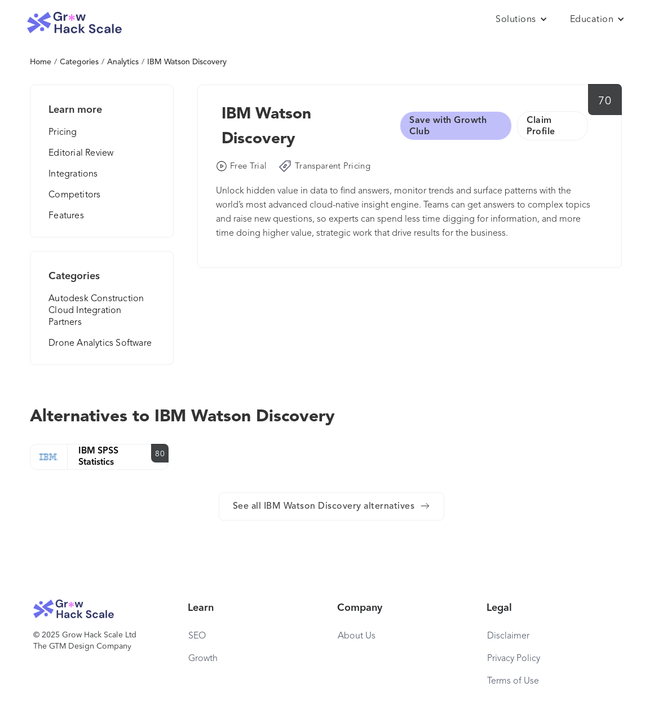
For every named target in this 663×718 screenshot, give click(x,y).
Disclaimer (508, 636)
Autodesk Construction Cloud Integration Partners (96, 310)
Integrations (73, 174)
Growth (203, 658)
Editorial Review (80, 153)
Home (40, 62)
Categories (79, 62)
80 (160, 454)
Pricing (62, 132)
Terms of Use (513, 681)
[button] (521, 20)
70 (604, 101)
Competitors (74, 195)
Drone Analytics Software (100, 343)
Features (66, 216)
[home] (74, 23)
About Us (356, 636)
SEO (197, 636)
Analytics (123, 62)
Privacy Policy (513, 658)
